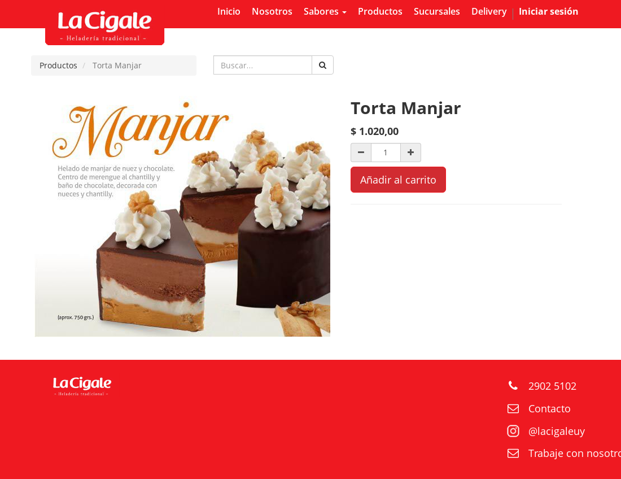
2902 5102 (552, 386)
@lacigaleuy (556, 431)
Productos (58, 65)
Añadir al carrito (398, 179)
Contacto (549, 408)
